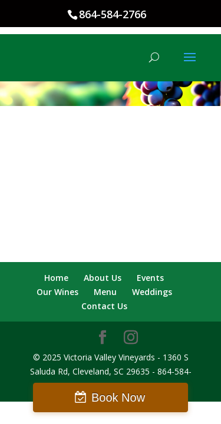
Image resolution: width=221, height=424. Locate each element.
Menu (105, 291)
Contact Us (104, 306)
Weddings (152, 291)
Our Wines (57, 291)
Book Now (118, 397)
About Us (102, 277)
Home (56, 277)
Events (150, 277)
